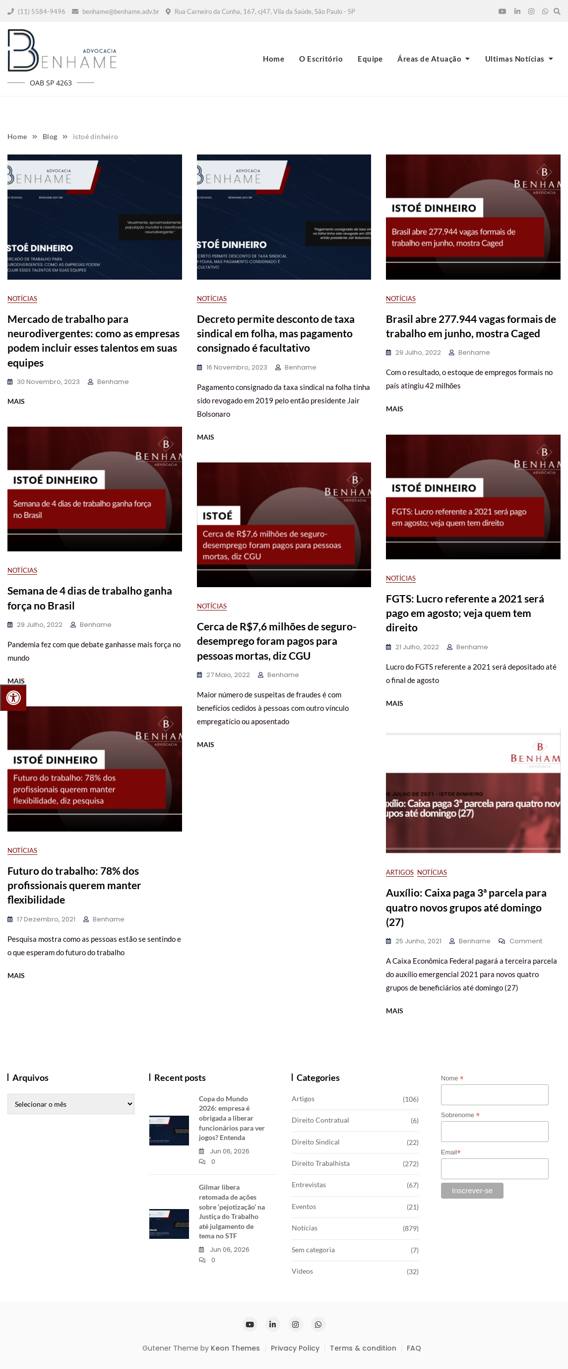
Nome (452, 1078)
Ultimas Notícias (515, 58)
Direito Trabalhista (321, 1163)
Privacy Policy (295, 1348)
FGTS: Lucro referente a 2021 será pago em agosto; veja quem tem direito (465, 613)
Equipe (370, 58)
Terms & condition (363, 1348)
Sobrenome (460, 1115)
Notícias (22, 299)
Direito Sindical (316, 1142)
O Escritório (321, 58)
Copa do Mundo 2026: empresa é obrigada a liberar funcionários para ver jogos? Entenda (232, 1117)
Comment (525, 941)
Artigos (400, 872)
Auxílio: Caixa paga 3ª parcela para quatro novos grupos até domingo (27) (466, 907)
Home (273, 58)
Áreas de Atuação (429, 58)
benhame (113, 381)
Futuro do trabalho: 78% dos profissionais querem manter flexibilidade (74, 885)
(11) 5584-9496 (36, 11)
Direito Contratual (320, 1120)
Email (451, 1152)
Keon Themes (235, 1348)
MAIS (16, 401)
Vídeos (302, 1271)
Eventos (304, 1206)
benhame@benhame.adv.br (115, 11)
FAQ (414, 1348)
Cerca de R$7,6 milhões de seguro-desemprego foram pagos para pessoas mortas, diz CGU (277, 641)
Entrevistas (309, 1184)
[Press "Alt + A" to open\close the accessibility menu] (13, 697)
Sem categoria (313, 1249)
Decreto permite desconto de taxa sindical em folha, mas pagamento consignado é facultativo (276, 333)
